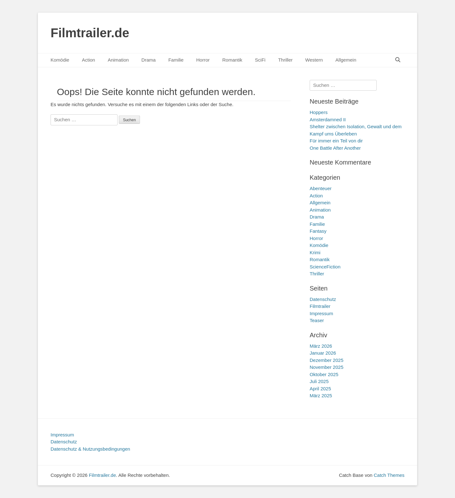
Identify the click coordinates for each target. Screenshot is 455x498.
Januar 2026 (323, 353)
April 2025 (320, 388)
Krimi (315, 252)
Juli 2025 (319, 381)
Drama (149, 60)
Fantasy (318, 231)
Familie (176, 60)
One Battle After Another (335, 148)
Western (314, 60)
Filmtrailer (320, 306)
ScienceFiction (325, 266)
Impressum (321, 313)
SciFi (260, 60)
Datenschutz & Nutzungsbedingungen (90, 449)
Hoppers (319, 112)
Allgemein (346, 60)
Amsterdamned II (328, 119)
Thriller (285, 60)
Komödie (60, 60)
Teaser (317, 320)
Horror (203, 60)
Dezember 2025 (326, 360)
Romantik (232, 60)
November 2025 (326, 367)
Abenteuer (320, 188)
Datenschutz (323, 299)
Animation (118, 60)
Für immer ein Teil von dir (336, 140)
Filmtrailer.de (90, 33)
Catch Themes (389, 475)
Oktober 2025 (324, 374)
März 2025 (321, 395)
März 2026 (321, 346)
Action (88, 60)
